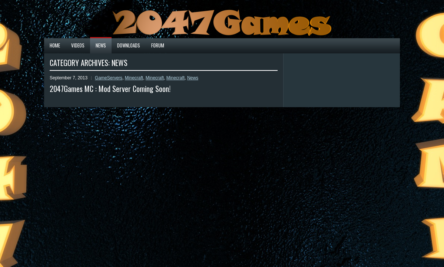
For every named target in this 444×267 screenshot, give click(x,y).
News (101, 45)
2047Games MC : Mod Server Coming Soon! (110, 88)
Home (55, 45)
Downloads (128, 45)
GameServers (108, 77)
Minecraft (134, 77)
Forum (157, 45)
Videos (78, 45)
